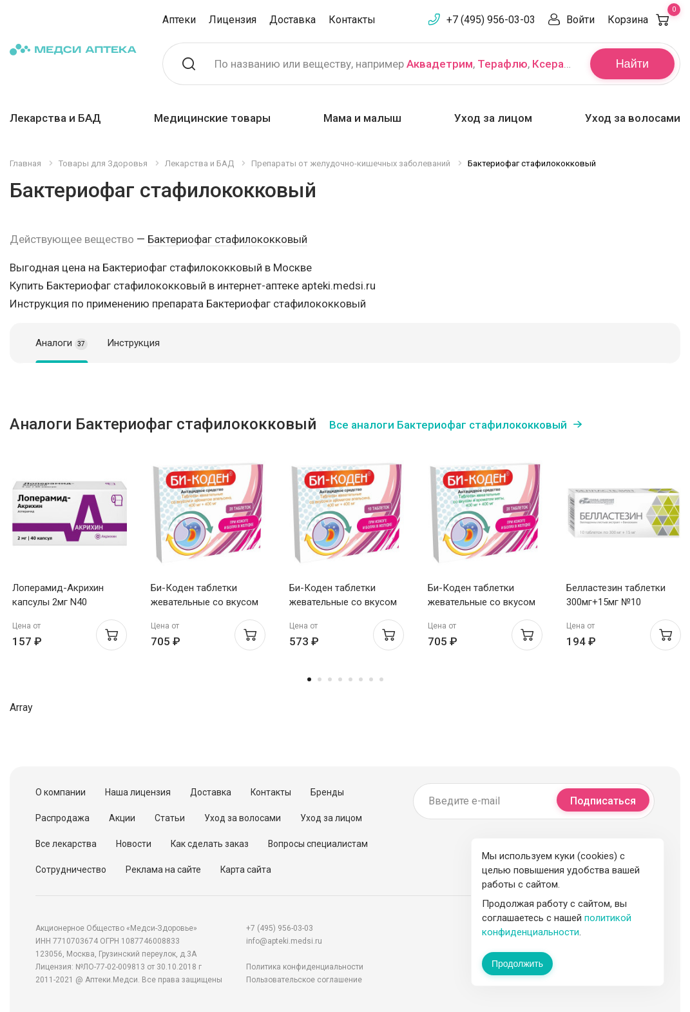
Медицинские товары (212, 118)
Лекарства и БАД (55, 118)
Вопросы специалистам (318, 844)
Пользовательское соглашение (304, 979)
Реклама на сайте (163, 869)
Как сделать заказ (210, 844)
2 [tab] (319, 679)
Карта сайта (245, 869)
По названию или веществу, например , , (394, 63)
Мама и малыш (362, 118)
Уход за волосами (632, 118)
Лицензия (232, 20)
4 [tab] (340, 679)
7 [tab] (371, 679)
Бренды (327, 792)
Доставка (292, 20)
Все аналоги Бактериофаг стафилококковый (448, 424)
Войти (580, 20)
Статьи (170, 818)
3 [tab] (330, 679)
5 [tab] (350, 679)
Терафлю (502, 63)
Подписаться (603, 801)
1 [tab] (309, 679)
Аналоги (61, 343)
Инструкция (133, 343)
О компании (60, 792)
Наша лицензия (138, 792)
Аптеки (179, 20)
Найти (632, 63)
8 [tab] (381, 679)
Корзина (644, 20)
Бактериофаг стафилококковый (227, 239)
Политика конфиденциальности (304, 966)
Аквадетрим (440, 63)
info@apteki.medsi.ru (284, 941)
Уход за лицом (493, 118)
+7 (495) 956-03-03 (490, 20)
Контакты (352, 20)
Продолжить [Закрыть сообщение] (517, 963)
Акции (122, 818)
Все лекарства (66, 844)
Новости (133, 844)
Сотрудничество (70, 869)
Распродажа (62, 818)
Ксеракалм (561, 63)
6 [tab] (361, 679)
